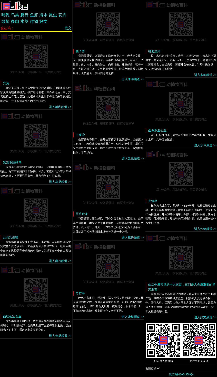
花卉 (62, 15)
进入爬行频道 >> (60, 261)
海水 (43, 15)
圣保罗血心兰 (157, 130)
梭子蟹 (80, 51)
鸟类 (15, 15)
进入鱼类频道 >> (60, 335)
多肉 (15, 21)
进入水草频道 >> (205, 145)
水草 (24, 21)
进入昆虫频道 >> (133, 158)
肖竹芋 (80, 293)
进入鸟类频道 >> (60, 181)
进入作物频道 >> (205, 229)
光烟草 (152, 201)
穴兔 (6, 83)
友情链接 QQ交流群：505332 (181, 368)
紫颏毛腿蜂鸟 (12, 162)
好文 (43, 21)
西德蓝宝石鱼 (12, 316)
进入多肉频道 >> (205, 75)
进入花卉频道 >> (133, 237)
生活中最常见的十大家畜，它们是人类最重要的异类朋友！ (181, 287)
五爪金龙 (82, 214)
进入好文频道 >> (205, 317)
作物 (34, 21)
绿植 (5, 21)
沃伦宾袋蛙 (10, 237)
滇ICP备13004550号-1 (181, 374)
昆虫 (53, 15)
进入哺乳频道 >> (60, 107)
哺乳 (5, 15)
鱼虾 (34, 15)
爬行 (24, 15)
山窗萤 (80, 134)
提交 (68, 28)
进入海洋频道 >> (133, 79)
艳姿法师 (154, 51)
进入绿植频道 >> (133, 316)
